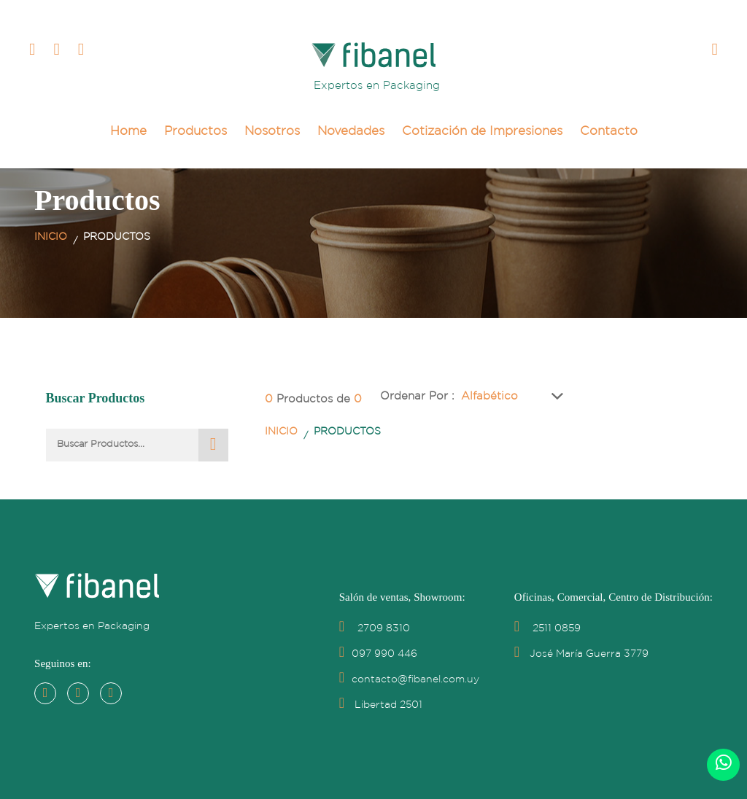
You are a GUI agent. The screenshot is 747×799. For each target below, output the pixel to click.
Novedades (350, 131)
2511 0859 (547, 628)
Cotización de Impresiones (482, 131)
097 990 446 (378, 654)
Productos (195, 131)
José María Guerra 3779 (581, 654)
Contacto (609, 131)
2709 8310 (374, 628)
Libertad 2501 (380, 705)
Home (128, 131)
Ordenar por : (417, 396)
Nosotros (272, 131)
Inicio (50, 237)
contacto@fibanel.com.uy (409, 679)
